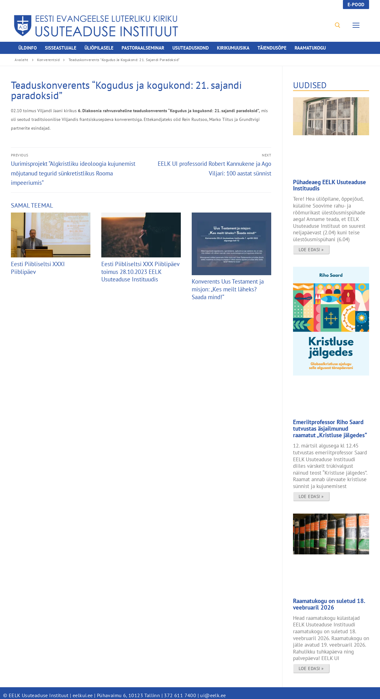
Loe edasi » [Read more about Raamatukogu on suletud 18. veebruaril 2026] (311, 664)
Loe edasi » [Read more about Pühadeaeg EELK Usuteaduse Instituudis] (311, 248)
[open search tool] (337, 25)
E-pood (356, 4)
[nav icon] (357, 25)
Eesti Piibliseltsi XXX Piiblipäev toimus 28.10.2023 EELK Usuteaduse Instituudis (140, 271)
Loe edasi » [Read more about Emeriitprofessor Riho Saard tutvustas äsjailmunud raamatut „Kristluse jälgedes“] (311, 493)
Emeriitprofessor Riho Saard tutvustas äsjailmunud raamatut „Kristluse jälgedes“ (328, 426)
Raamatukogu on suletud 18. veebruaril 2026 (325, 600)
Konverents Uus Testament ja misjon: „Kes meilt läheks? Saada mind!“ (228, 289)
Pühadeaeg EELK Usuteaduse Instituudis (325, 184)
